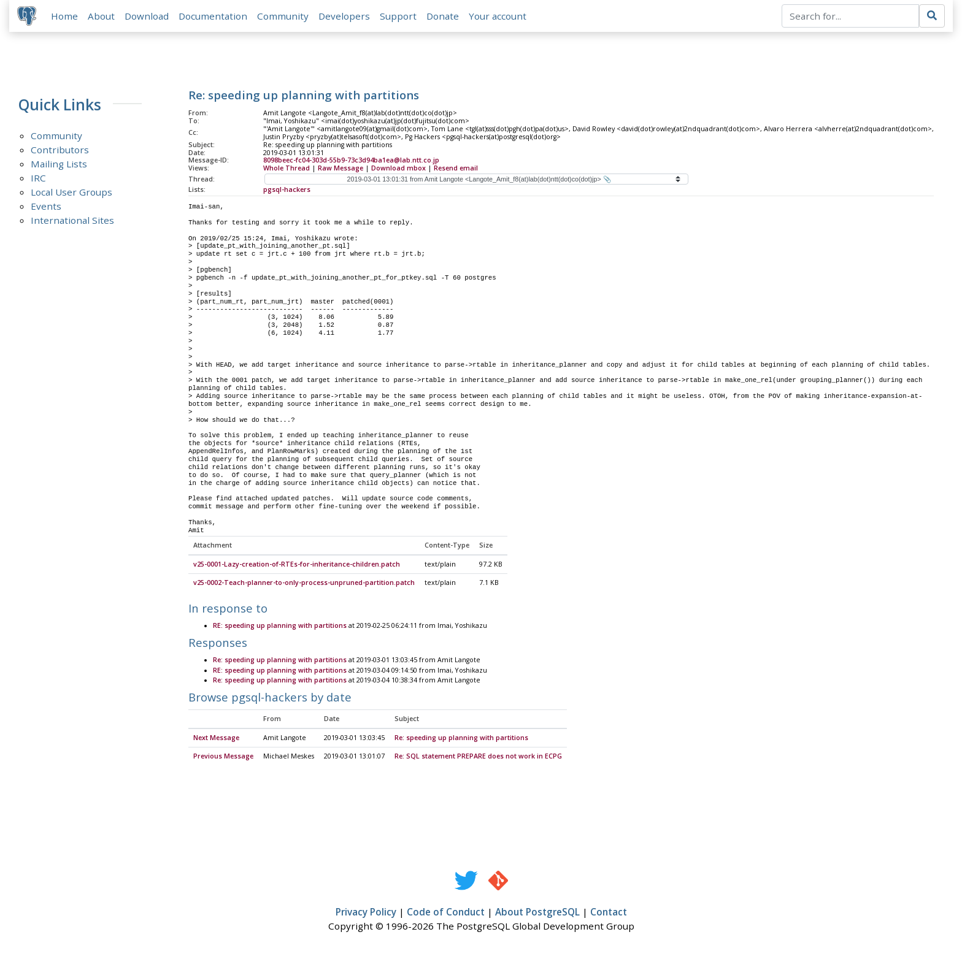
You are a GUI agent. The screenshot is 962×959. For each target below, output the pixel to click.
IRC (38, 180)
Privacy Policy (366, 914)
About (103, 16)
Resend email (456, 170)
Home (66, 16)
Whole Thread (286, 170)
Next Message (216, 740)
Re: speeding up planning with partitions (280, 662)
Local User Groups (71, 194)
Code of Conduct (446, 914)
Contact (608, 914)
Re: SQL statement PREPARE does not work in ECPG (478, 758)
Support (400, 16)
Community (284, 16)
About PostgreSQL (537, 914)
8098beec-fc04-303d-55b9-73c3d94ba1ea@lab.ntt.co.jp (351, 162)
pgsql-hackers (286, 191)
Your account (499, 16)
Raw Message (340, 170)
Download (148, 16)
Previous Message (223, 758)
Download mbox (398, 170)
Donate (444, 16)
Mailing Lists (59, 165)
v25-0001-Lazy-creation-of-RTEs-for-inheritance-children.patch (296, 566)
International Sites (72, 222)
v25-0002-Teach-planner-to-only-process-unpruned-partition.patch (304, 585)
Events (46, 208)
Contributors (60, 151)
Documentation (214, 16)
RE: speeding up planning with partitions (280, 628)
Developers (346, 16)
